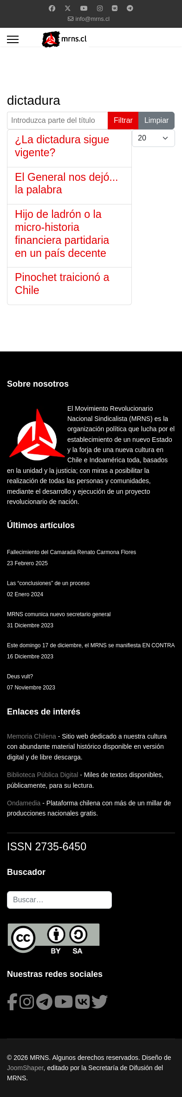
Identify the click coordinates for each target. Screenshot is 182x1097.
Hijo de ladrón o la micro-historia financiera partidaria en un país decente (62, 233)
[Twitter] (68, 8)
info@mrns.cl (92, 19)
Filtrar (123, 120)
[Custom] (130, 8)
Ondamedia (23, 803)
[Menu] (13, 39)
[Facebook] (52, 8)
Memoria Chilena (31, 736)
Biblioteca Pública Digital (42, 774)
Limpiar (156, 120)
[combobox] (59, 900)
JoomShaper (25, 1067)
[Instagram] (100, 8)
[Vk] (114, 8)
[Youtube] (84, 8)
